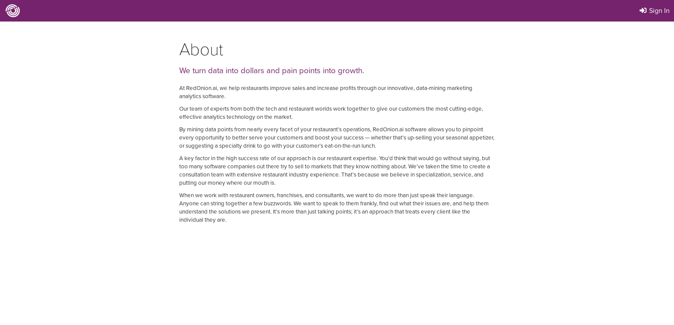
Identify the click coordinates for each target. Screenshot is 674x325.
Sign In (654, 10)
